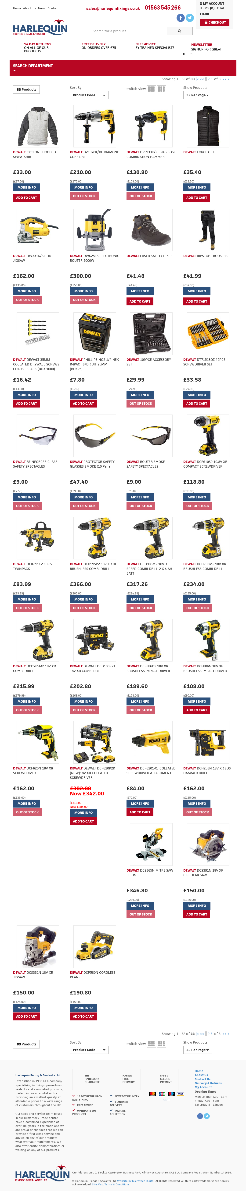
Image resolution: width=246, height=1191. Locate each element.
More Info (27, 187)
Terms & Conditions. (117, 1184)
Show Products (195, 87)
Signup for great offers (201, 49)
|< (197, 79)
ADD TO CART (26, 197)
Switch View (136, 88)
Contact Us (202, 1079)
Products (29, 89)
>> (224, 79)
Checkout (215, 22)
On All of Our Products (41, 47)
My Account (212, 3)
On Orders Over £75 (95, 46)
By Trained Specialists (150, 46)
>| (229, 79)
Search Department (33, 67)
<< (202, 79)
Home (17, 8)
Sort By (76, 87)
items (204, 8)
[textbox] (128, 31)
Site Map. (98, 1184)
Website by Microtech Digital (135, 1181)
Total (220, 8)
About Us (29, 8)
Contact (53, 8)
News (42, 8)
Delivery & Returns (208, 1083)
